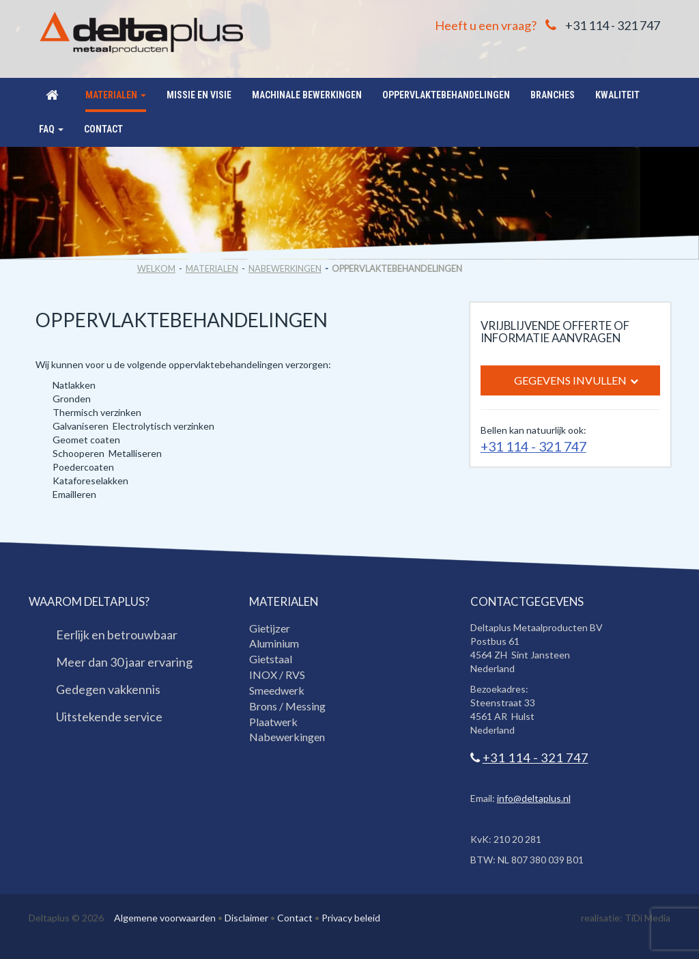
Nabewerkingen (285, 269)
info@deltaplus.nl (534, 798)
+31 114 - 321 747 (612, 25)
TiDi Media (647, 917)
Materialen (212, 269)
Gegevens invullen (576, 380)
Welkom (156, 269)
